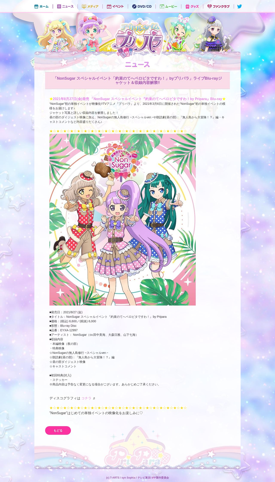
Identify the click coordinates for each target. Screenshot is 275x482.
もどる (58, 430)
